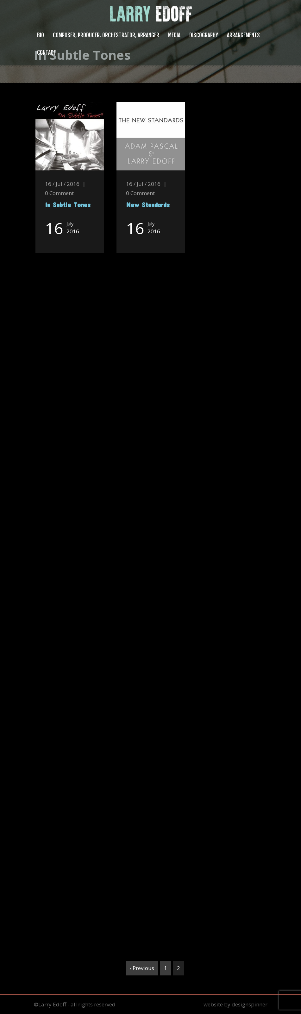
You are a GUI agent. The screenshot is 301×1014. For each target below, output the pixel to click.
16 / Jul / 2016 (62, 183)
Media (174, 35)
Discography (203, 35)
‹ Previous (142, 968)
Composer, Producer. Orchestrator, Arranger (106, 35)
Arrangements (243, 35)
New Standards (148, 204)
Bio (40, 35)
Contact (46, 52)
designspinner (249, 1004)
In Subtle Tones (68, 204)
